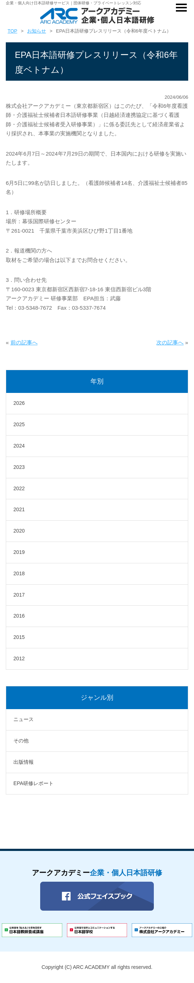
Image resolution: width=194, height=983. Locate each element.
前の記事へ (24, 342)
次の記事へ (170, 342)
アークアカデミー (97, 873)
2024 (19, 446)
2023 (19, 467)
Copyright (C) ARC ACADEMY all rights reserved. (97, 967)
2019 (19, 552)
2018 (19, 573)
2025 (19, 424)
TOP (12, 31)
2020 (19, 531)
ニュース (23, 719)
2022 (19, 488)
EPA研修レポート (33, 783)
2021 (19, 509)
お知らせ (36, 31)
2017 (19, 595)
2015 (19, 637)
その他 (21, 740)
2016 (19, 616)
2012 (19, 658)
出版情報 (23, 762)
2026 (19, 403)
